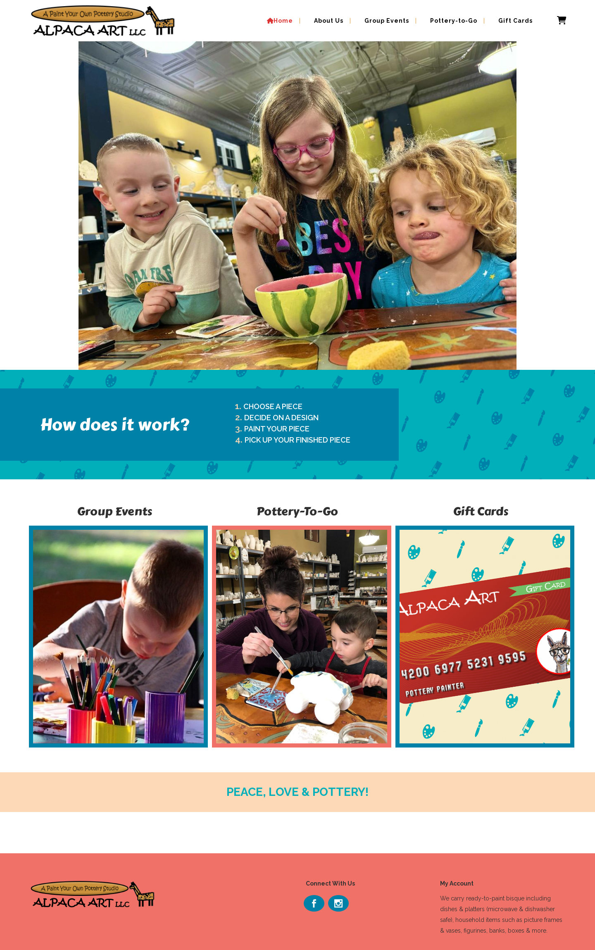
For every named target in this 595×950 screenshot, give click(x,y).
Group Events (114, 511)
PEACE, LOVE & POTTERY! (297, 792)
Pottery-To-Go (297, 511)
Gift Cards (480, 511)
